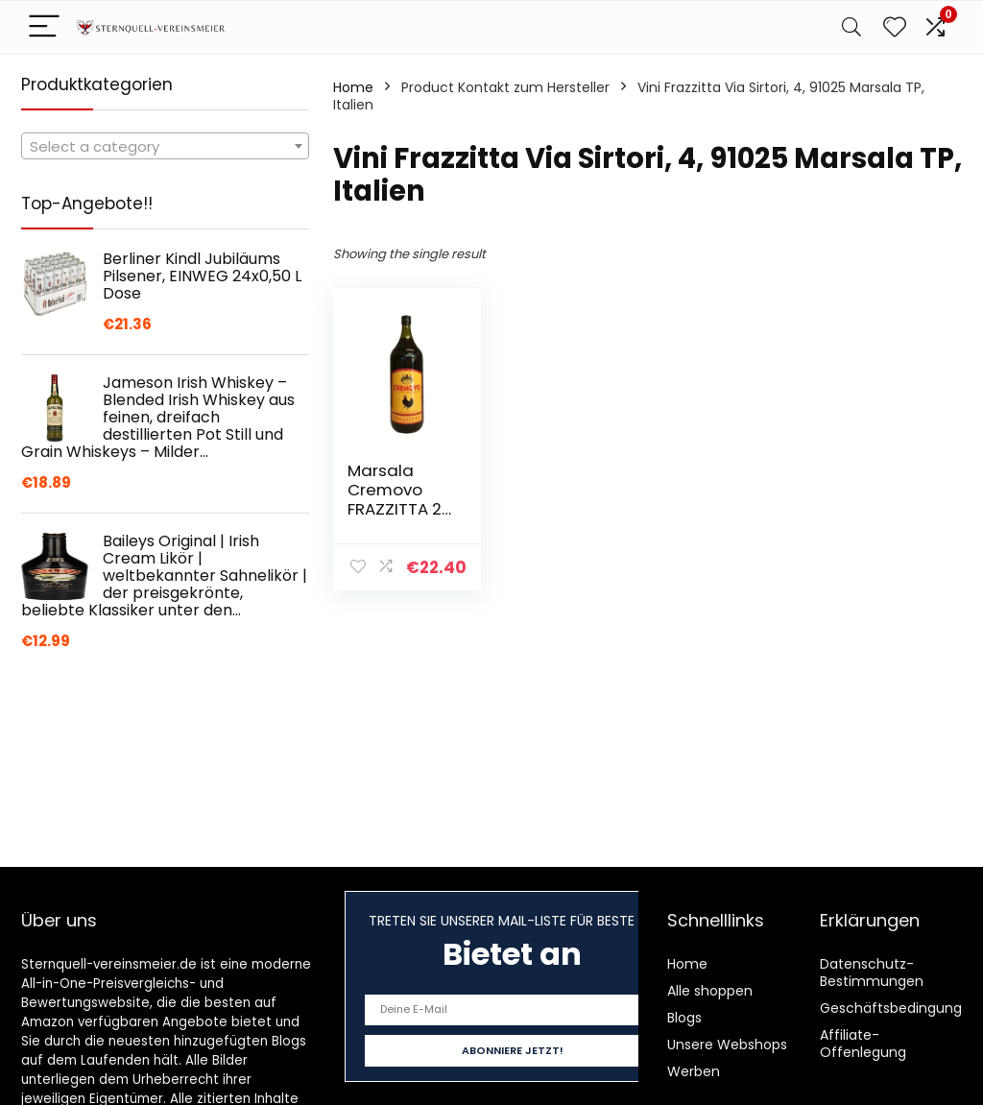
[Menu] (44, 27)
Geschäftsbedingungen (899, 1008)
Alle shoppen (710, 990)
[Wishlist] (894, 27)
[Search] (851, 27)
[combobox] (165, 145)
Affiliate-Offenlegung (863, 1043)
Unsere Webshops (727, 1044)
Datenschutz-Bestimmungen (871, 972)
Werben (693, 1071)
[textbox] (165, 146)
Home (353, 87)
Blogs (684, 1017)
